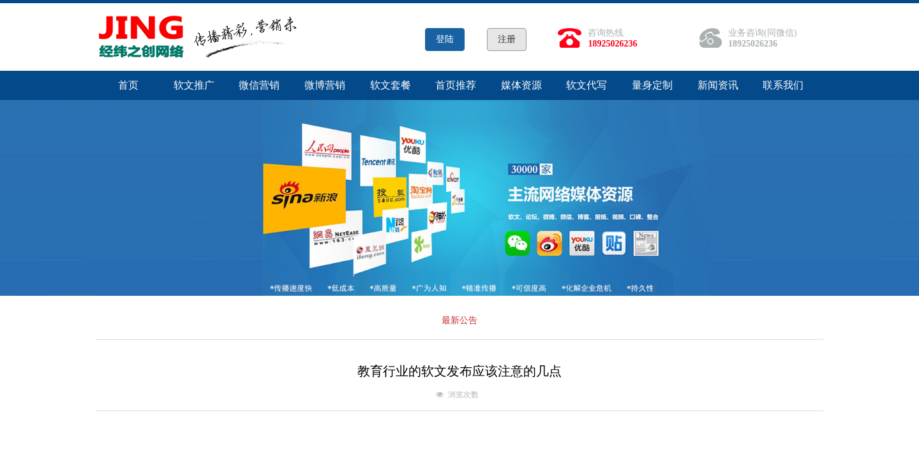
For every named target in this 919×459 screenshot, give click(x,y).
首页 (128, 85)
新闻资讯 (718, 85)
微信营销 (259, 85)
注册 (507, 39)
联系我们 (783, 85)
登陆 (445, 39)
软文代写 (586, 85)
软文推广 (194, 85)
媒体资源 (521, 85)
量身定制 (652, 85)
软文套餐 (390, 85)
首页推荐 (455, 85)
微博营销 (324, 85)
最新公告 (459, 320)
